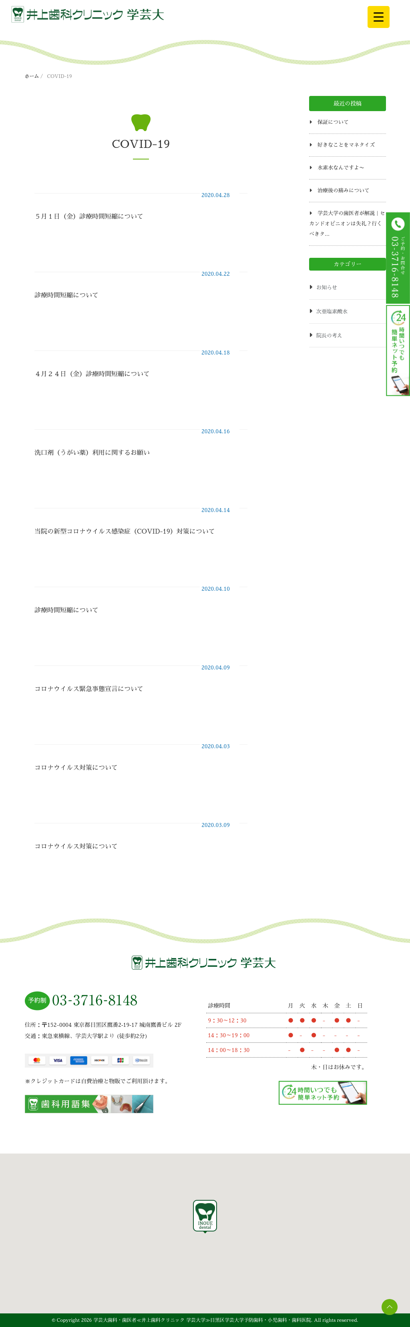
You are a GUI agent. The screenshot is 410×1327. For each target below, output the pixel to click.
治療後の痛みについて (344, 190)
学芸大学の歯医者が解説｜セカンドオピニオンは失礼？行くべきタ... (347, 224)
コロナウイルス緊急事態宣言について (88, 689)
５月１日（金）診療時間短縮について (88, 216)
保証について (333, 122)
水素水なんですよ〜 (341, 167)
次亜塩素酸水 (332, 311)
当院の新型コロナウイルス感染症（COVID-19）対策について (124, 531)
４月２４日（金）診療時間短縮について (92, 374)
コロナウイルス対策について (76, 768)
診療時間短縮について (66, 295)
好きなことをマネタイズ (346, 144)
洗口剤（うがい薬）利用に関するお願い (92, 453)
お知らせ (326, 287)
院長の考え (329, 335)
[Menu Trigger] (379, 17)
